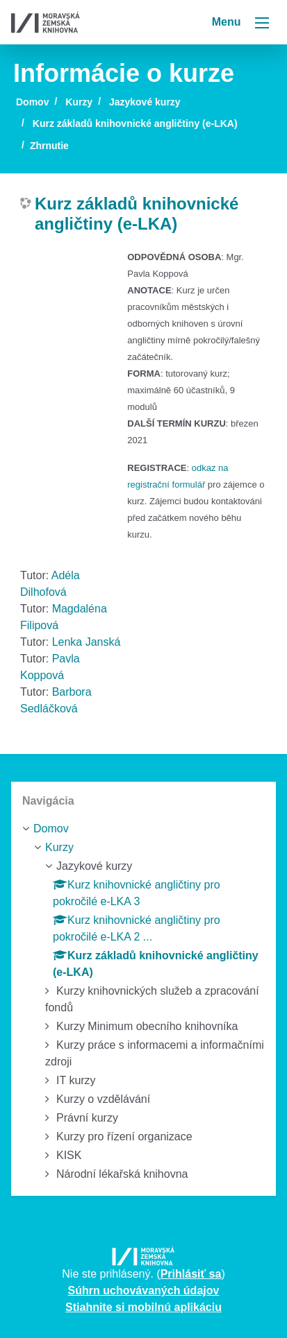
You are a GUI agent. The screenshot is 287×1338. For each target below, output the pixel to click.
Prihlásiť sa (191, 1274)
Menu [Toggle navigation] (240, 22)
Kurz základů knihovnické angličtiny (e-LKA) (135, 123)
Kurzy (78, 102)
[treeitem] (143, 829)
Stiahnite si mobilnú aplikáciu (143, 1307)
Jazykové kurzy (145, 102)
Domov (32, 102)
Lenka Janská (86, 642)
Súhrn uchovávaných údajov (144, 1290)
